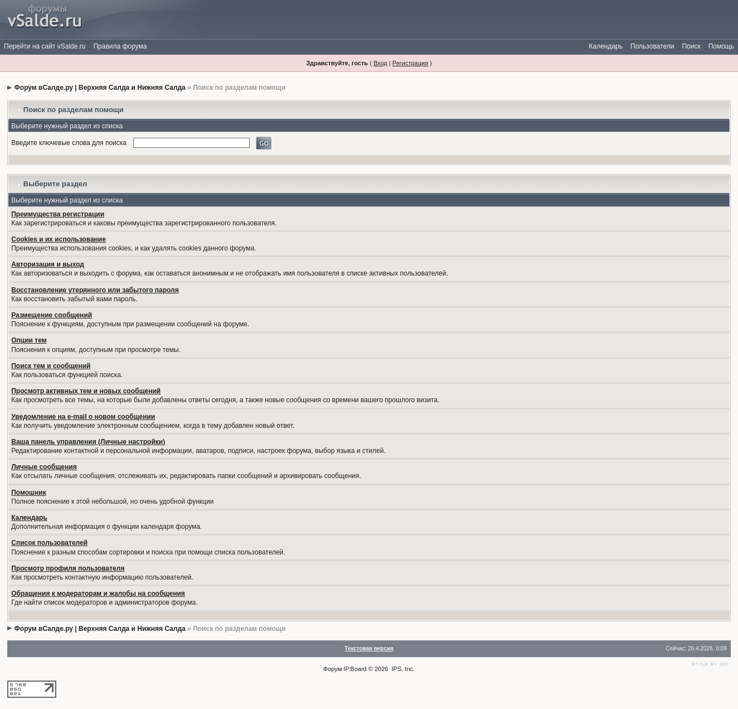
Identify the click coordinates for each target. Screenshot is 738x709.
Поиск (691, 46)
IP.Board (354, 668)
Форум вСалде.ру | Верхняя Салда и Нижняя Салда (100, 87)
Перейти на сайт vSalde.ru (44, 46)
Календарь (606, 46)
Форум (332, 668)
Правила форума (120, 46)
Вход (380, 63)
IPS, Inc (403, 668)
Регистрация (410, 63)
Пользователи (652, 46)
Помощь (721, 46)
